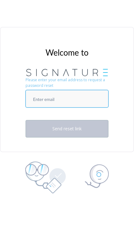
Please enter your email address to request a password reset (65, 82)
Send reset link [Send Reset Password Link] (67, 129)
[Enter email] (67, 99)
